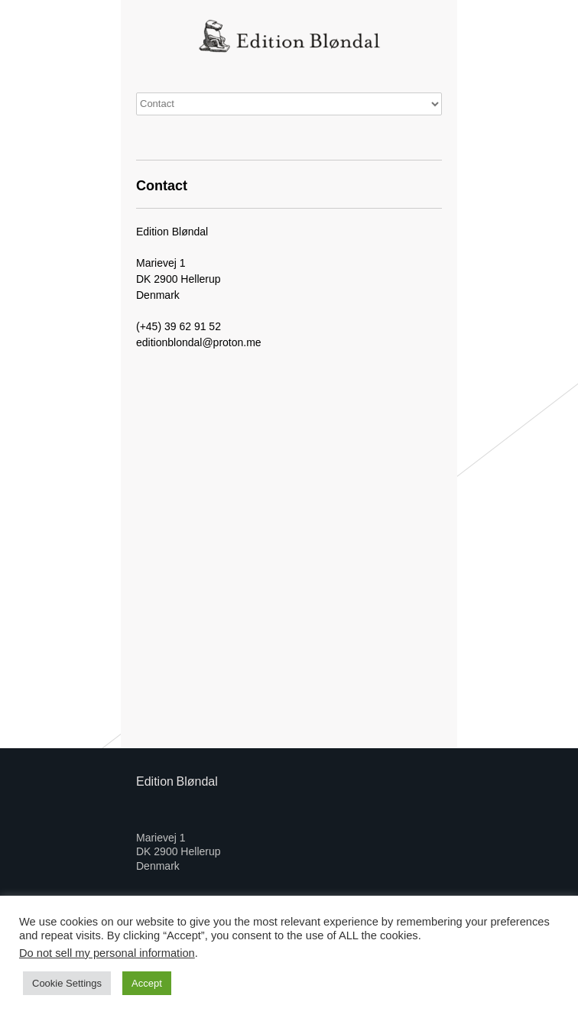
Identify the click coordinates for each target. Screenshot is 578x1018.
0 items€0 (289, 103)
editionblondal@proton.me (198, 342)
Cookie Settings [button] (67, 983)
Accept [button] (147, 983)
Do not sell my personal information (107, 953)
